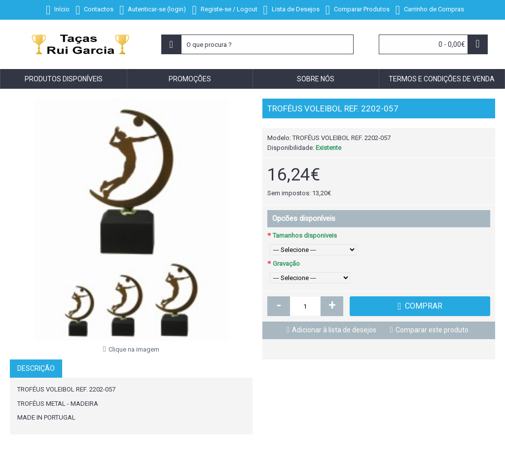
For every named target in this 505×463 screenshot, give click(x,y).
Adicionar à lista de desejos (334, 330)
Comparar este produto (432, 330)
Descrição (36, 368)
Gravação (286, 263)
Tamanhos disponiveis (305, 235)
